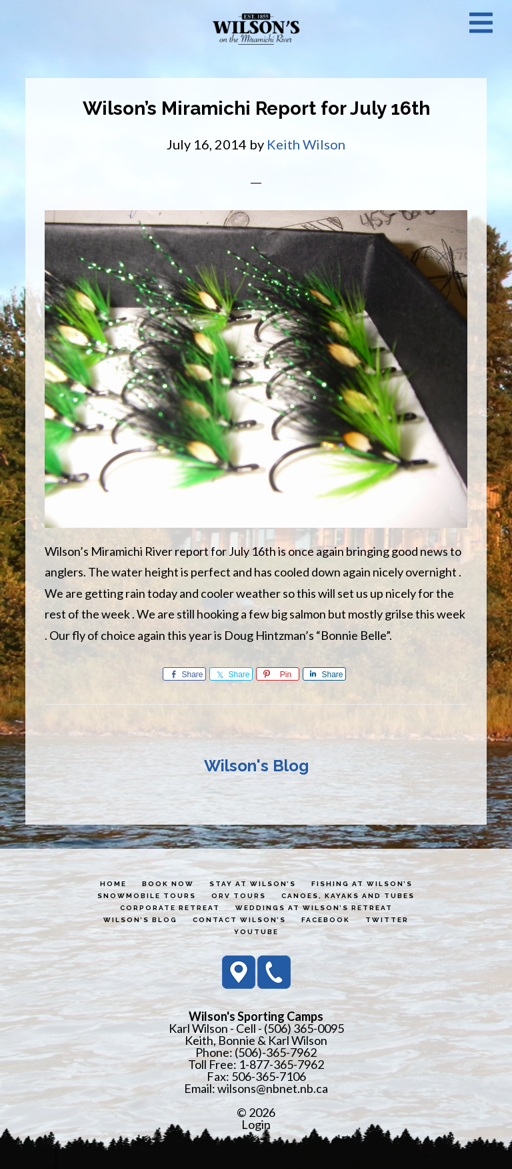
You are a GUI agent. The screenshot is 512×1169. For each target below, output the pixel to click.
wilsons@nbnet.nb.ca (272, 1088)
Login (256, 1124)
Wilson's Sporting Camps (256, 29)
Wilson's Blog (256, 765)
